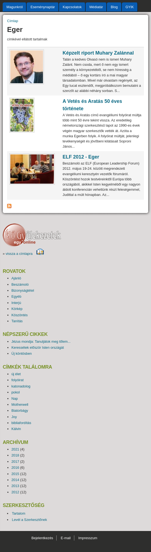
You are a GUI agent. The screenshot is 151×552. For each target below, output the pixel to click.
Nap (14, 398)
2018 (15, 455)
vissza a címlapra (25, 254)
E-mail (65, 538)
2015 (15, 474)
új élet (16, 374)
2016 (15, 468)
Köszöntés (19, 315)
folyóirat (17, 380)
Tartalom (18, 513)
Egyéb (16, 296)
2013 (15, 486)
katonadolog (20, 386)
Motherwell (19, 404)
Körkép (17, 309)
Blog (114, 7)
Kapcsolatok (72, 7)
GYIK (129, 7)
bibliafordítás (21, 423)
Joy (14, 417)
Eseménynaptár (42, 7)
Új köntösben (21, 353)
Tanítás (17, 321)
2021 (15, 449)
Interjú (16, 303)
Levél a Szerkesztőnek (29, 520)
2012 (15, 492)
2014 (15, 480)
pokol (15, 392)
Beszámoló (20, 284)
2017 (15, 461)
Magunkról (15, 7)
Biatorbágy (19, 410)
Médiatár (96, 7)
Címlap (12, 21)
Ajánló (16, 278)
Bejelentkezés (42, 538)
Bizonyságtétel (22, 290)
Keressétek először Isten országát (37, 347)
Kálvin (16, 429)
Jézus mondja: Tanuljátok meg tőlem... (40, 341)
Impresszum (87, 538)
